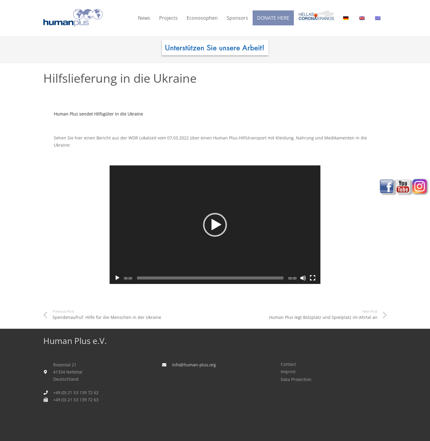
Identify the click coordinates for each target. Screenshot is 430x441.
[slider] (210, 277)
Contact (288, 364)
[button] (215, 225)
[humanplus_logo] (73, 18)
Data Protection (296, 379)
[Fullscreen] (313, 278)
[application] (215, 224)
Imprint (288, 371)
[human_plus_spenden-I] (215, 49)
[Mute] (303, 278)
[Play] (117, 278)
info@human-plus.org (194, 365)
